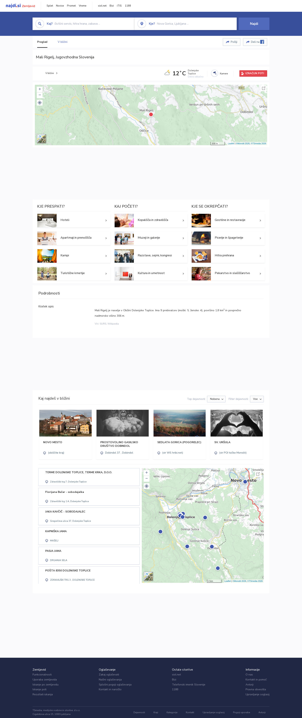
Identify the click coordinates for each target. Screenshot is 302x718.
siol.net (102, 6)
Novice (60, 6)
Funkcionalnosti (42, 674)
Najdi (254, 23)
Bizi (112, 6)
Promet (71, 6)
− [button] (40, 95)
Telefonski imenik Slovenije (188, 684)
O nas (249, 674)
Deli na (257, 42)
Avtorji (249, 684)
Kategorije (172, 712)
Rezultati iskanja (43, 694)
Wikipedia (113, 323)
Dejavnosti (139, 712)
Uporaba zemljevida (45, 679)
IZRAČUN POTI (254, 73)
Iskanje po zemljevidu (46, 684)
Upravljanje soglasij (257, 694)
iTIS (119, 6)
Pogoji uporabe (241, 712)
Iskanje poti (39, 689)
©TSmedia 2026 (258, 143)
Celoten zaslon (264, 88)
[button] (40, 103)
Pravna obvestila (256, 689)
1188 (128, 6)
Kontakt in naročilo (110, 689)
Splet (50, 6)
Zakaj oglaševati (109, 674)
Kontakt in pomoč (256, 679)
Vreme (82, 6)
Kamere (224, 73)
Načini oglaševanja (110, 679)
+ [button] (40, 89)
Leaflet (231, 143)
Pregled (42, 42)
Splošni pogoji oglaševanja (115, 684)
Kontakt (190, 712)
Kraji (156, 712)
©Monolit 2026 (243, 143)
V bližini (62, 42)
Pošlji (234, 42)
